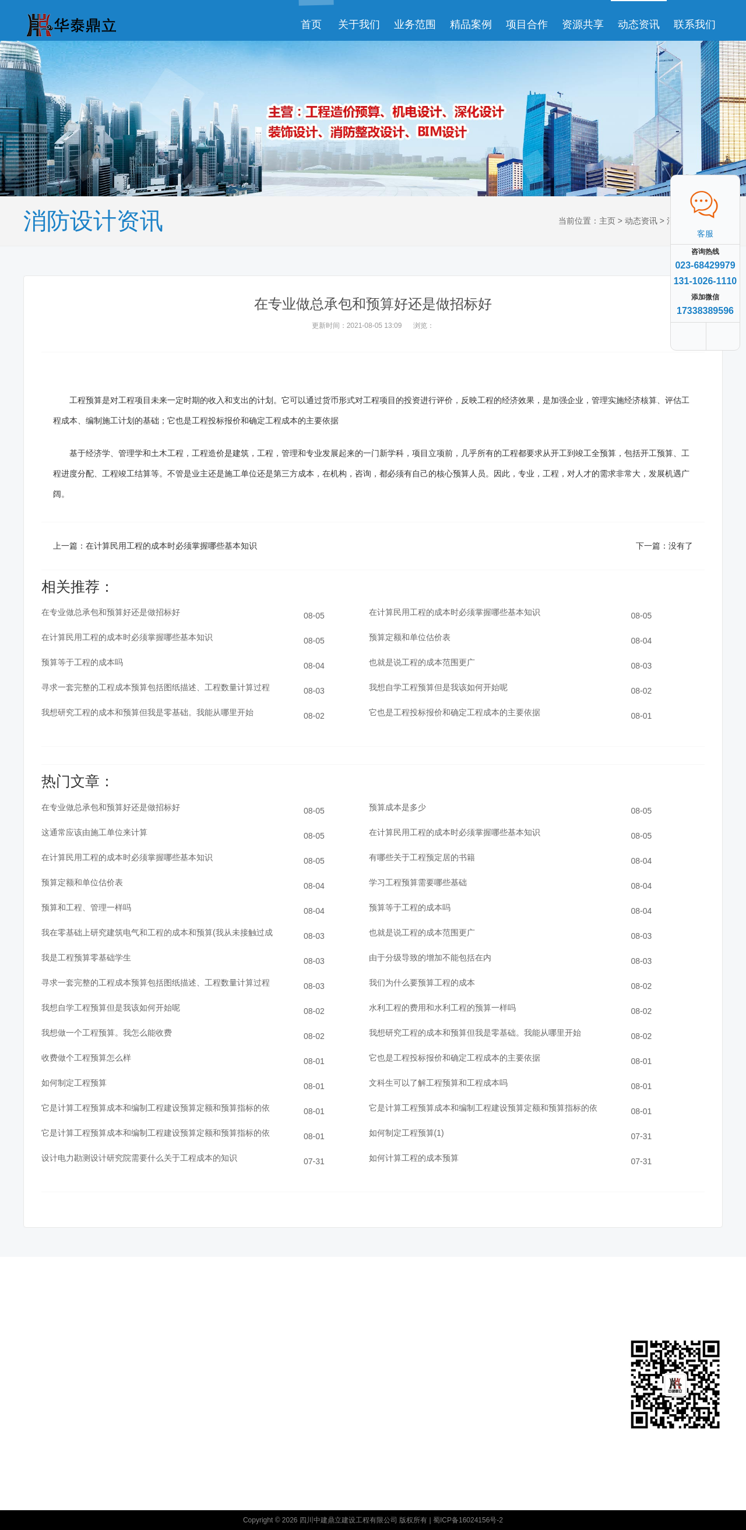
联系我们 (695, 24)
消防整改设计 (164, 1360)
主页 (607, 220)
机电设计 (157, 1429)
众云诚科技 (388, 1406)
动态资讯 (639, 24)
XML (377, 1423)
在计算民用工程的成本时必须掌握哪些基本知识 (171, 545)
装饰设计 (157, 1377)
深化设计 (157, 1343)
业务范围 (415, 24)
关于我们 (359, 24)
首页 (311, 24)
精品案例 (471, 24)
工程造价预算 (164, 1412)
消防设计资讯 (253, 1360)
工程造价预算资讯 (257, 1383)
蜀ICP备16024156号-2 (468, 1520)
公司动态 (246, 1343)
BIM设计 (156, 1394)
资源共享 (583, 24)
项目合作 (527, 24)
